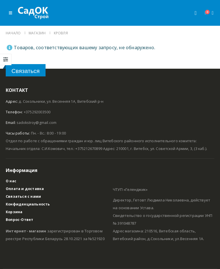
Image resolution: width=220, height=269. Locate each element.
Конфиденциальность (28, 204)
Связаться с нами (23, 196)
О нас (11, 181)
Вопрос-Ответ (20, 219)
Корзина (14, 211)
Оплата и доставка (25, 188)
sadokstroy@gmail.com (37, 122)
